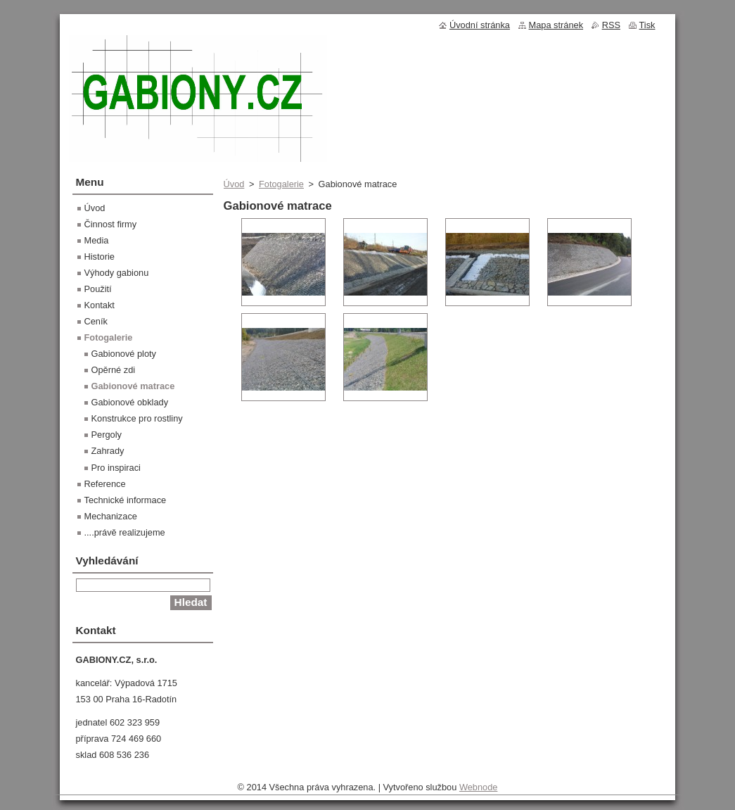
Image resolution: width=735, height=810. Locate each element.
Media (96, 240)
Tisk (647, 25)
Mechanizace (110, 516)
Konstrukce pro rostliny (137, 418)
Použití (98, 289)
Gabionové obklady (130, 402)
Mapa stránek (556, 25)
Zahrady (107, 450)
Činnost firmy (110, 224)
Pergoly (106, 434)
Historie (99, 256)
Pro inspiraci (116, 467)
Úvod (234, 184)
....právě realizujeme (124, 532)
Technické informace (125, 500)
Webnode (478, 787)
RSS (611, 25)
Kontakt (99, 305)
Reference (105, 484)
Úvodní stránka (479, 25)
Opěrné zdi (113, 370)
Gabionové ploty (123, 353)
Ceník (96, 321)
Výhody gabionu (116, 272)
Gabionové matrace (133, 386)
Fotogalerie (281, 184)
